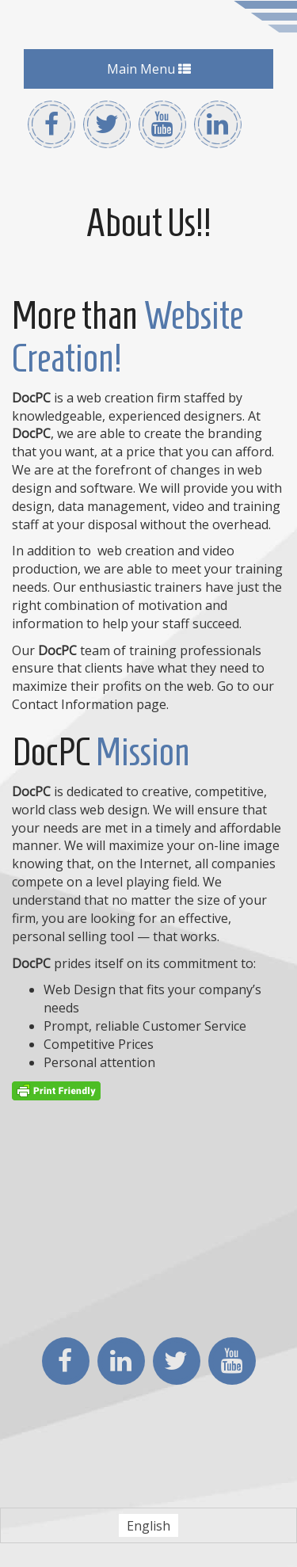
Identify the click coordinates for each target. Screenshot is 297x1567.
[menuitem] (148, 1525)
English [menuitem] (148, 1526)
